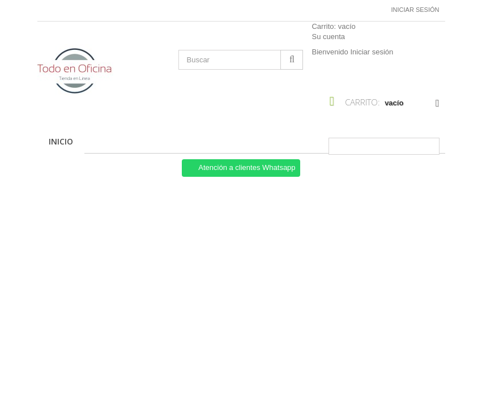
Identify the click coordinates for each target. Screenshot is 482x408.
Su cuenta (328, 36)
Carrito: (333, 26)
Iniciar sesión (415, 9)
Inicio (61, 141)
